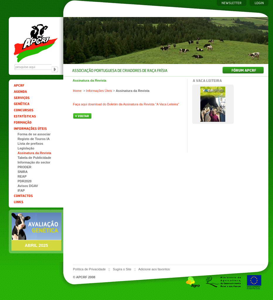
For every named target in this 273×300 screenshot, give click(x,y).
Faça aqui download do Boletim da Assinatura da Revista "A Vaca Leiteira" (126, 104)
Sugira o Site (122, 269)
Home (77, 90)
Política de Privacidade (90, 269)
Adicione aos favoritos (154, 269)
